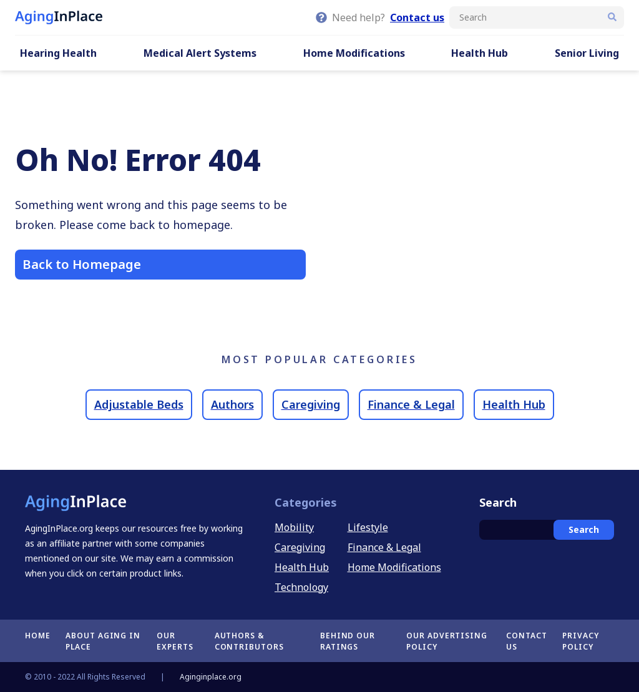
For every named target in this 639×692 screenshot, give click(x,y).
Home (38, 635)
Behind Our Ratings (348, 641)
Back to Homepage (81, 264)
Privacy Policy (580, 641)
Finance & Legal (411, 404)
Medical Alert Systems (200, 53)
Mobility (294, 527)
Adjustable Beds (138, 404)
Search (583, 529)
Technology (301, 587)
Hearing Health (58, 53)
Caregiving (310, 404)
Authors (232, 404)
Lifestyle (368, 527)
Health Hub (479, 53)
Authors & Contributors (250, 641)
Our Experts (175, 641)
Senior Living (587, 53)
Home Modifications (354, 53)
